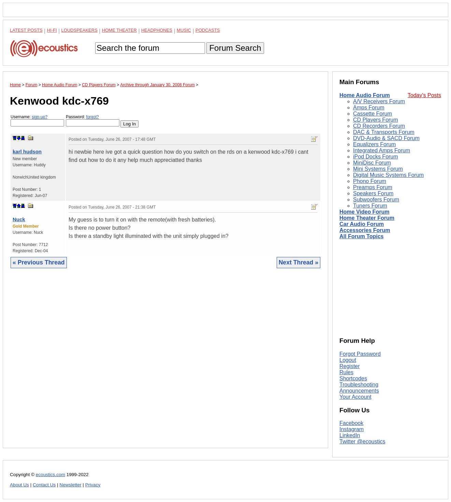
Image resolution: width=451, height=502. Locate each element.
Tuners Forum (370, 206)
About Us (19, 484)
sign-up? (39, 117)
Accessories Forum (364, 230)
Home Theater (119, 30)
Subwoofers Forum (376, 199)
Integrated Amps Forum (381, 150)
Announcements (359, 391)
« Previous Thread (39, 262)
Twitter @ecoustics (362, 441)
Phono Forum (369, 181)
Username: (37, 120)
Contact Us (44, 484)
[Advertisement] (165, 363)
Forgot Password (360, 354)
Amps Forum (368, 107)
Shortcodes (353, 378)
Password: (92, 120)
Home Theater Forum (366, 218)
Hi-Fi (52, 30)
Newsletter (70, 484)
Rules (346, 372)
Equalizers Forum (374, 144)
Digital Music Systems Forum (388, 175)
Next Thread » (298, 262)
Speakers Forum (373, 193)
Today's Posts (424, 95)
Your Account (355, 397)
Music (184, 30)
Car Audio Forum (361, 224)
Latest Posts (26, 30)
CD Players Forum (375, 120)
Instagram (351, 429)
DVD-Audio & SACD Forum (386, 138)
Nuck (19, 219)
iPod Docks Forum (375, 156)
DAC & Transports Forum (383, 132)
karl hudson (27, 151)
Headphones (156, 30)
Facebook (351, 423)
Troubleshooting (358, 384)
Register (349, 366)
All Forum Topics (361, 236)
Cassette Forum (372, 114)
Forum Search (235, 47)
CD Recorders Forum (379, 126)
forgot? (92, 117)
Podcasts (207, 30)
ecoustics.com (50, 474)
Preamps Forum (372, 187)
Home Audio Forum (364, 95)
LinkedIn (349, 435)
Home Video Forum (364, 212)
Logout (347, 360)
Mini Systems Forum (378, 169)
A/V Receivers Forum (379, 101)
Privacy (93, 484)
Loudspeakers (79, 30)
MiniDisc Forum (372, 163)
